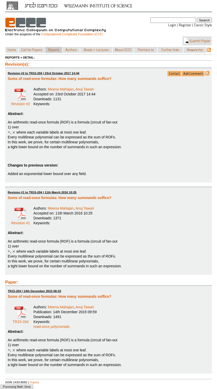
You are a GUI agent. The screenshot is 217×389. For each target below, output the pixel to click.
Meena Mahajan (61, 89)
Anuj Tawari (84, 89)
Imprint (34, 382)
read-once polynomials (51, 327)
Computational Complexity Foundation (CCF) (72, 34)
